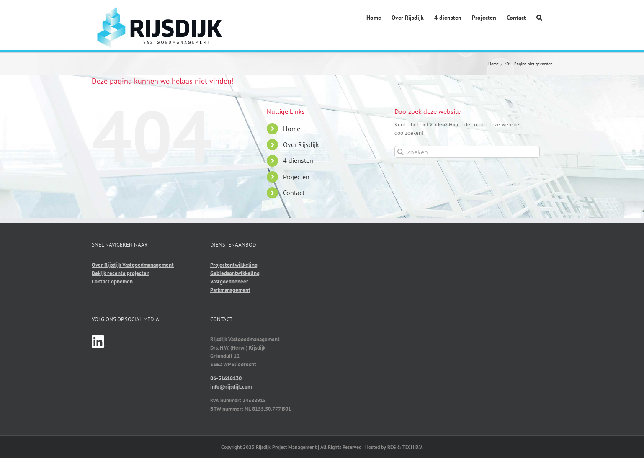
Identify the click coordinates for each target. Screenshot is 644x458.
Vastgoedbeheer (229, 281)
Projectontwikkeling (234, 264)
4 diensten (298, 160)
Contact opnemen (112, 281)
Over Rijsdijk (301, 144)
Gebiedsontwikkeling (235, 273)
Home (291, 128)
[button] (539, 18)
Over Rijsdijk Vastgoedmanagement (133, 264)
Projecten (296, 176)
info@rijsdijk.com (231, 386)
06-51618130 (226, 378)
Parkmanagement (230, 289)
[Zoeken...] (467, 152)
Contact (293, 192)
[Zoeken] (400, 152)
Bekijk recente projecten (120, 273)
